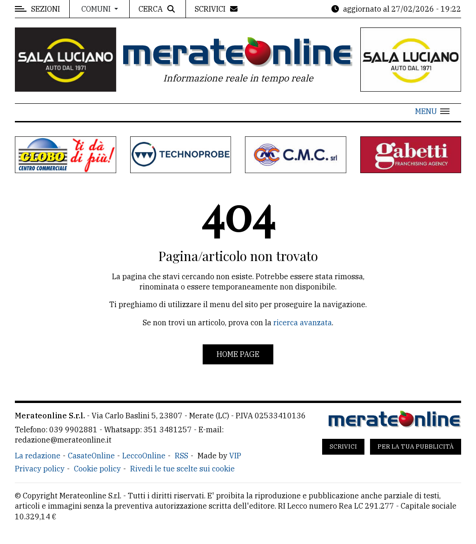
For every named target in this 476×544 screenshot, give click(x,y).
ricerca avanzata (302, 322)
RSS (181, 455)
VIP (235, 455)
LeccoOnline (143, 455)
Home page (238, 354)
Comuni (96, 8)
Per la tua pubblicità (415, 446)
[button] (432, 111)
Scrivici (343, 446)
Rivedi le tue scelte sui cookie (182, 468)
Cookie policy (97, 468)
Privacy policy (40, 468)
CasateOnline (91, 455)
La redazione (37, 455)
